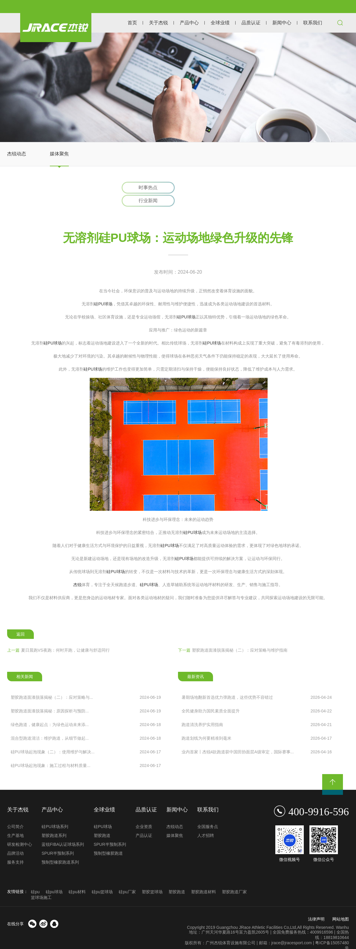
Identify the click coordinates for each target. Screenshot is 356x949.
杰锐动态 (16, 153)
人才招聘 (205, 823)
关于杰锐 (158, 22)
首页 (132, 22)
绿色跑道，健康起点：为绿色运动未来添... (86, 712)
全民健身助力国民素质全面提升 (257, 698)
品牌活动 (15, 841)
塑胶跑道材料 (203, 879)
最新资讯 (195, 664)
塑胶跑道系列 (54, 823)
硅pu (35, 879)
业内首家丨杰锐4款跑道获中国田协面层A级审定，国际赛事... (257, 739)
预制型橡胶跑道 (108, 841)
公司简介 (15, 814)
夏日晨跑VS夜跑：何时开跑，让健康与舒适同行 (58, 637)
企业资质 (144, 814)
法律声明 (316, 907)
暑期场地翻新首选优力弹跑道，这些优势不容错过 (257, 684)
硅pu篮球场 (102, 879)
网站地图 (340, 907)
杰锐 (77, 572)
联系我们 (312, 22)
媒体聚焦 (59, 153)
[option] (178, 87)
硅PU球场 (103, 291)
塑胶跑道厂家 (234, 879)
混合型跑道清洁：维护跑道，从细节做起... (86, 725)
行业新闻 (210, 187)
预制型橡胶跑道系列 (60, 850)
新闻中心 (281, 22)
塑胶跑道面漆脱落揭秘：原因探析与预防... (86, 698)
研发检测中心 (19, 832)
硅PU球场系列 (55, 814)
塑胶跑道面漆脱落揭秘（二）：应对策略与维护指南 (232, 637)
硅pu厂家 (127, 879)
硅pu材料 (77, 879)
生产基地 (15, 823)
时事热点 (146, 187)
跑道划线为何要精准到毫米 (257, 725)
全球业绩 (220, 22)
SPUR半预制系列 (58, 841)
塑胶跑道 (102, 823)
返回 (20, 621)
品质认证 (250, 22)
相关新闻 (24, 664)
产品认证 (144, 823)
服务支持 (15, 850)
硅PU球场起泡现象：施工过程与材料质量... (86, 753)
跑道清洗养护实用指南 (257, 712)
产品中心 (189, 22)
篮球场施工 (41, 885)
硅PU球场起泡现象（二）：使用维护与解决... (86, 739)
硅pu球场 (54, 879)
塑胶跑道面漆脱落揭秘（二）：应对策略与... (86, 684)
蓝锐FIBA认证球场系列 (63, 832)
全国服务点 (207, 814)
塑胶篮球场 (152, 879)
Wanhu (342, 915)
